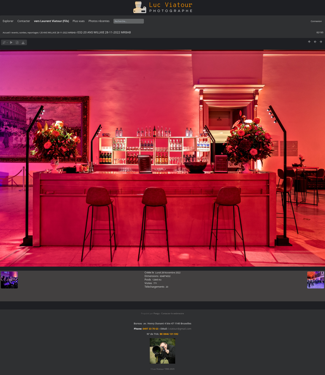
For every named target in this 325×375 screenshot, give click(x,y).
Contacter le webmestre (172, 313)
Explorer (8, 21)
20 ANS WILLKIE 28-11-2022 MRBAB (57, 32)
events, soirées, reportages (25, 32)
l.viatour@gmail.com (179, 328)
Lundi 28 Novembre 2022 (167, 272)
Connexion (316, 21)
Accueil (6, 32)
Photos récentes (99, 21)
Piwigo (157, 313)
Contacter (23, 21)
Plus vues (79, 21)
